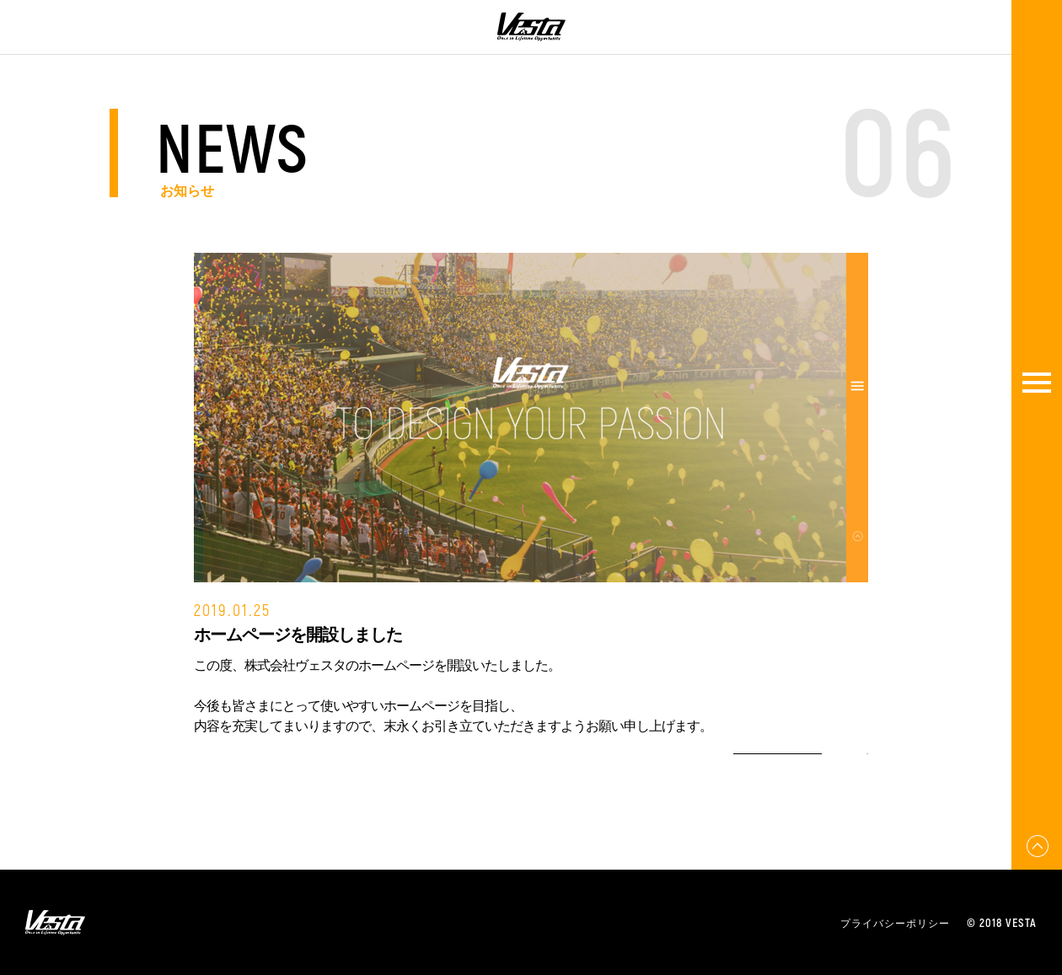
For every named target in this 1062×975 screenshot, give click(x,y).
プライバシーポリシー (895, 923)
